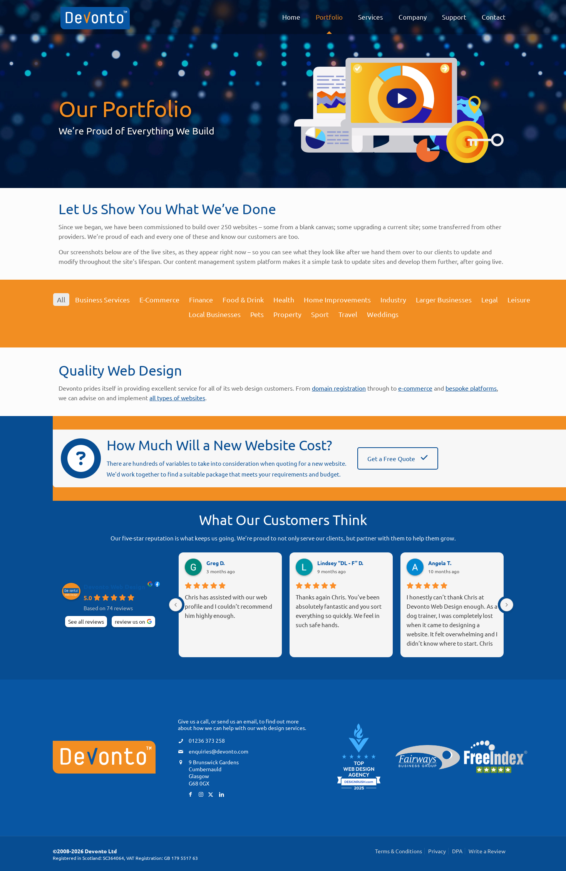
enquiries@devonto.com (218, 751)
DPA (457, 851)
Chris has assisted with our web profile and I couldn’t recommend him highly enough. (228, 606)
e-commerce (415, 388)
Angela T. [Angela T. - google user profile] (439, 563)
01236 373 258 (207, 740)
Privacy (437, 851)
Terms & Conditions (398, 851)
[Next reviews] (506, 604)
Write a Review (487, 851)
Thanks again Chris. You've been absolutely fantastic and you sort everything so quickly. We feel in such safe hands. (339, 610)
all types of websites (177, 397)
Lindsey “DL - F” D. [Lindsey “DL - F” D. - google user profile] (340, 563)
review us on (130, 621)
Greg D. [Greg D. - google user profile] (215, 563)
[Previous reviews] (175, 604)
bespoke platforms (471, 388)
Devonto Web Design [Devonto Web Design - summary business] (114, 587)
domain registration (339, 388)
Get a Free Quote (397, 458)
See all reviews (86, 621)
